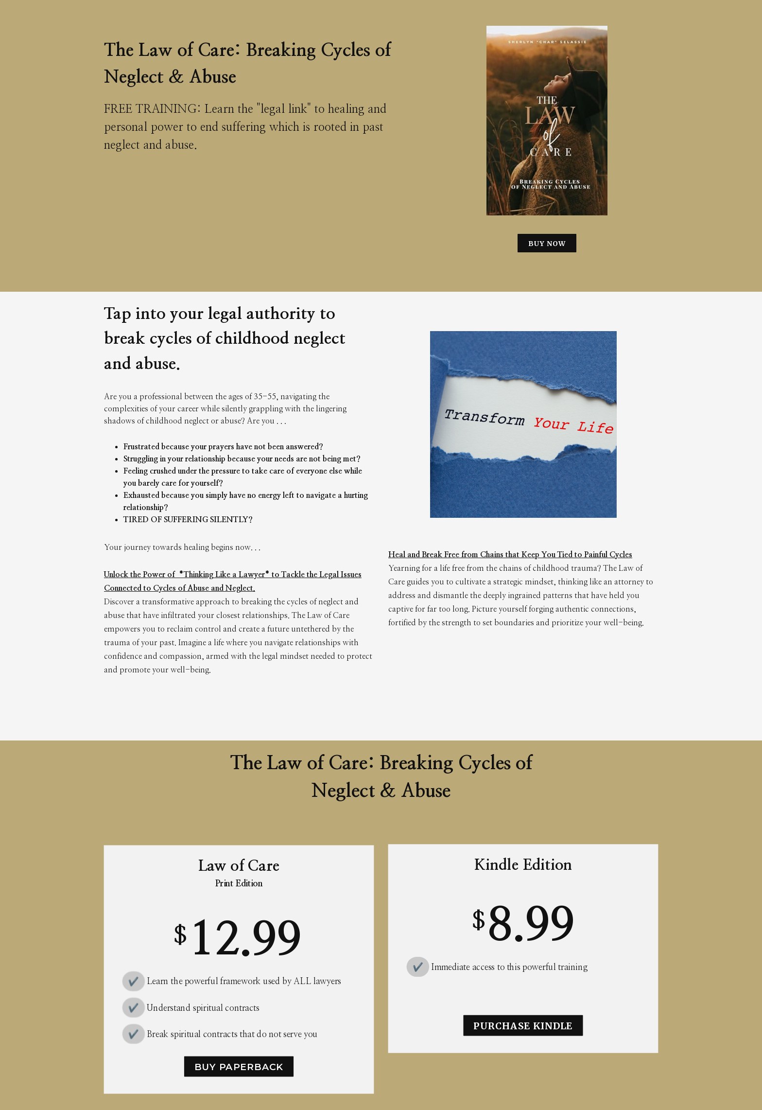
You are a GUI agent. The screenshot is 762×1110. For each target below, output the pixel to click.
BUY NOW (547, 243)
